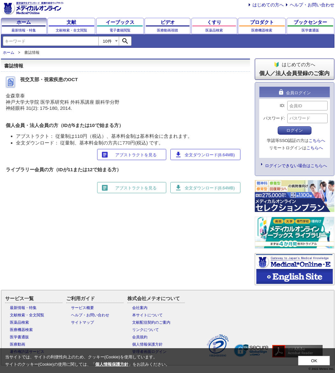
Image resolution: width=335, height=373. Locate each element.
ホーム (8, 52)
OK (314, 360)
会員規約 (139, 337)
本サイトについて (147, 315)
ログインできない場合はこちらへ (296, 165)
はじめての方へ (268, 4)
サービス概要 (82, 308)
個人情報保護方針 (147, 344)
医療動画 (17, 344)
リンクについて (145, 329)
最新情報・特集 (23, 308)
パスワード (273, 118)
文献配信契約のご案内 (151, 322)
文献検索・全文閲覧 (27, 315)
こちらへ (317, 140)
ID (282, 105)
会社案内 (139, 308)
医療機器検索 (21, 329)
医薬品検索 (19, 322)
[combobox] (50, 41)
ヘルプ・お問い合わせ (312, 4)
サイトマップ (82, 322)
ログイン (294, 130)
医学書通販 (19, 337)
